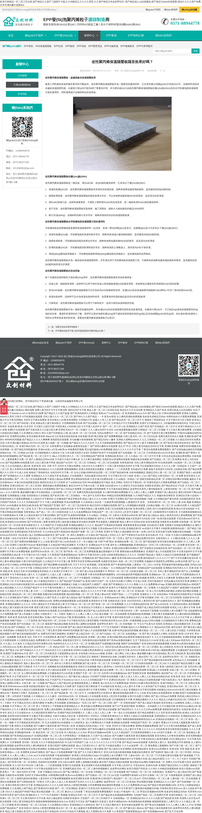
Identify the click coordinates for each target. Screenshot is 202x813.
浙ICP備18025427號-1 (51, 381)
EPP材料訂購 (136, 35)
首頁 (10, 35)
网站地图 (29, 410)
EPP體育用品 (95, 46)
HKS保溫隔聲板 (43, 46)
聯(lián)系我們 (171, 9)
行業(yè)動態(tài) (22, 84)
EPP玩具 (58, 46)
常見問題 (22, 94)
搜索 (195, 51)
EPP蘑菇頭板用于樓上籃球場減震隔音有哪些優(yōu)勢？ (80, 331)
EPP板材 (70, 46)
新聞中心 (89, 35)
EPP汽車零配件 (145, 46)
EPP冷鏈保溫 (111, 46)
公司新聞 (22, 75)
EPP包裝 (81, 46)
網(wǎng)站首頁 (40, 342)
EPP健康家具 (127, 46)
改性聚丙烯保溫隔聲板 (140, 88)
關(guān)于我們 (153, 9)
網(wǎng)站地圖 (189, 9)
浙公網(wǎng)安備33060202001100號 (85, 381)
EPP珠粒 (28, 46)
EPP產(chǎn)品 (63, 35)
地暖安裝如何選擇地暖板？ (67, 327)
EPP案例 (111, 35)
